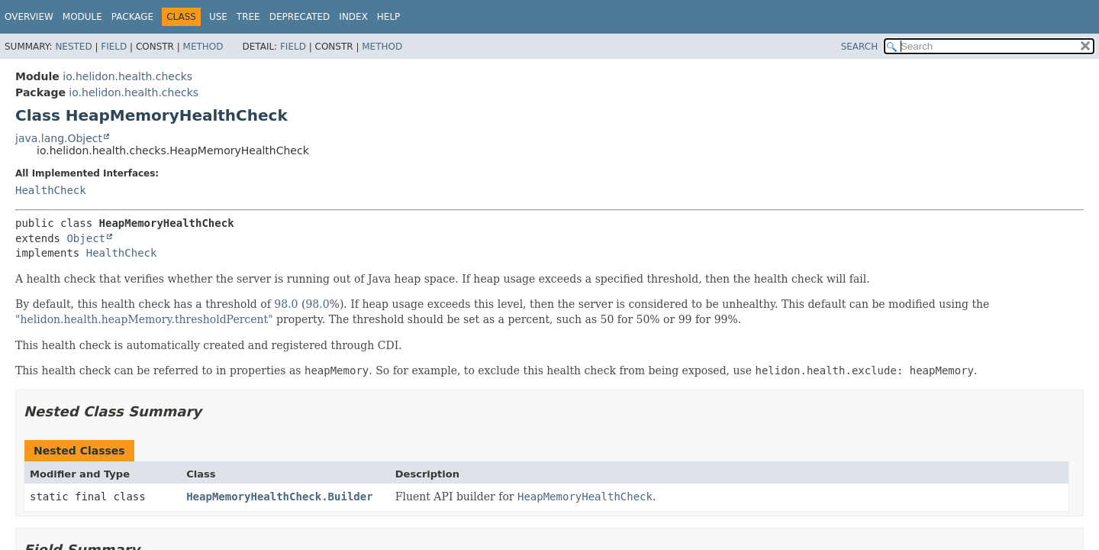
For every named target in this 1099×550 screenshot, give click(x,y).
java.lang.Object (58, 138)
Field (114, 46)
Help (389, 16)
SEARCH (859, 46)
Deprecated (299, 16)
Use (218, 16)
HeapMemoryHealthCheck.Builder (279, 496)
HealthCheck (50, 190)
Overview (29, 16)
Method (203, 46)
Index (353, 16)
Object (85, 238)
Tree (248, 16)
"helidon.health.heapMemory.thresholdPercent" (144, 319)
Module (82, 16)
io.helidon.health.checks (127, 76)
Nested (73, 46)
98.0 (286, 304)
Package (132, 16)
